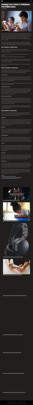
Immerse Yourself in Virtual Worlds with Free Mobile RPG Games (13, 373)
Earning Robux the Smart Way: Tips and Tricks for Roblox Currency (14, 392)
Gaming (3, 175)
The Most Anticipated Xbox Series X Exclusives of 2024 (12, 352)
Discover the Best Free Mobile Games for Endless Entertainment (11, 177)
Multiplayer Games (9, 176)
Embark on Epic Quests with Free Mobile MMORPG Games (12, 275)
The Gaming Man (12, 403)
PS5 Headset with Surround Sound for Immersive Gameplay (13, 257)
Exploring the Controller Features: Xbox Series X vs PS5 (10, 178)
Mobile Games (4, 176)
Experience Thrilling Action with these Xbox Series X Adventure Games (14, 295)
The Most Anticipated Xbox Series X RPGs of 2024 (11, 200)
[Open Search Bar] (28, 1)
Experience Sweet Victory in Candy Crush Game (11, 221)
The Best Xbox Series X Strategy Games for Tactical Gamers (13, 335)
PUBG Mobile (14, 176)
